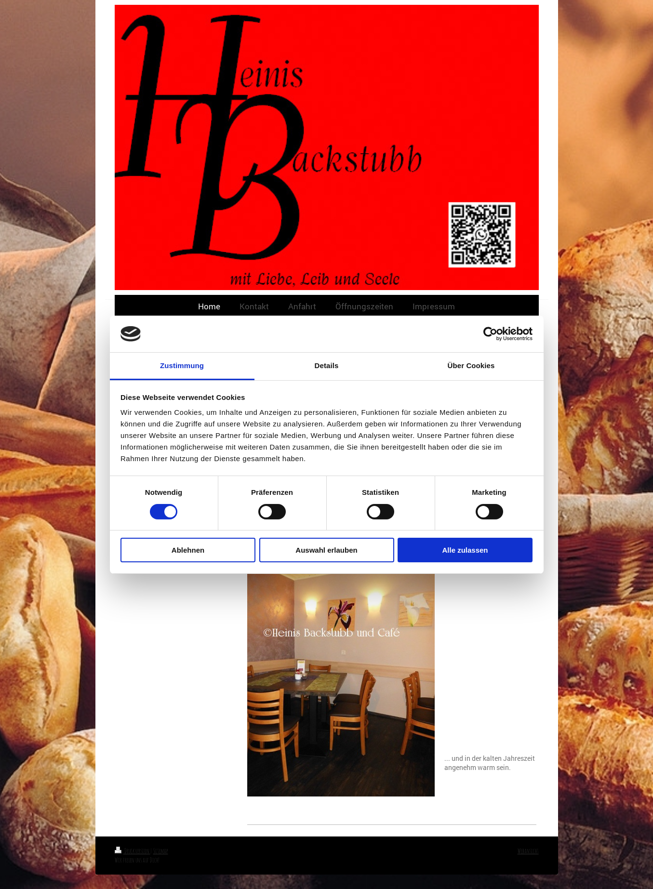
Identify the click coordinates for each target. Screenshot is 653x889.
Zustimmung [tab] (182, 365)
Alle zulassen (465, 550)
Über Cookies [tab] (471, 365)
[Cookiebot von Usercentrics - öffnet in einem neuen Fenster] (490, 334)
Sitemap (160, 851)
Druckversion (132, 851)
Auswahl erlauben (326, 550)
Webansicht (528, 851)
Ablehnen (188, 550)
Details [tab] (327, 365)
